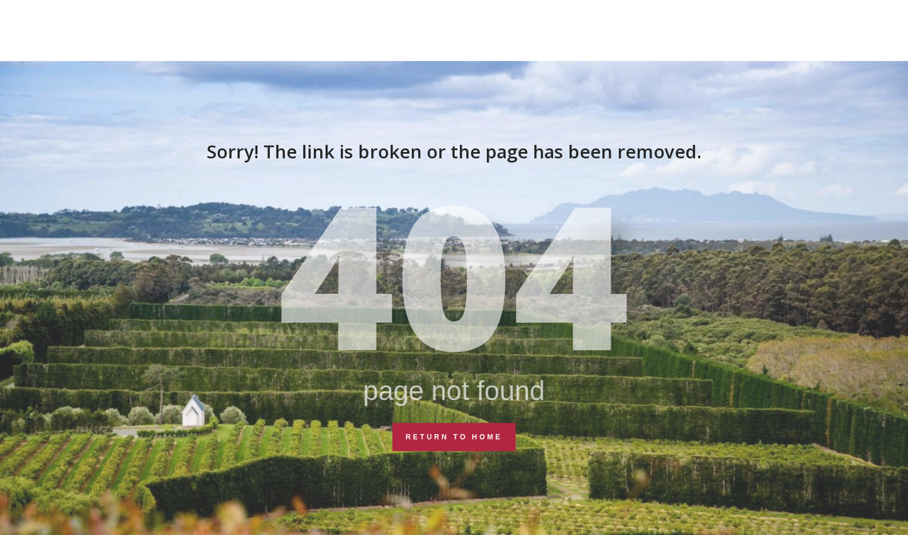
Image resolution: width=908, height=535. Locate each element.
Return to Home (453, 437)
